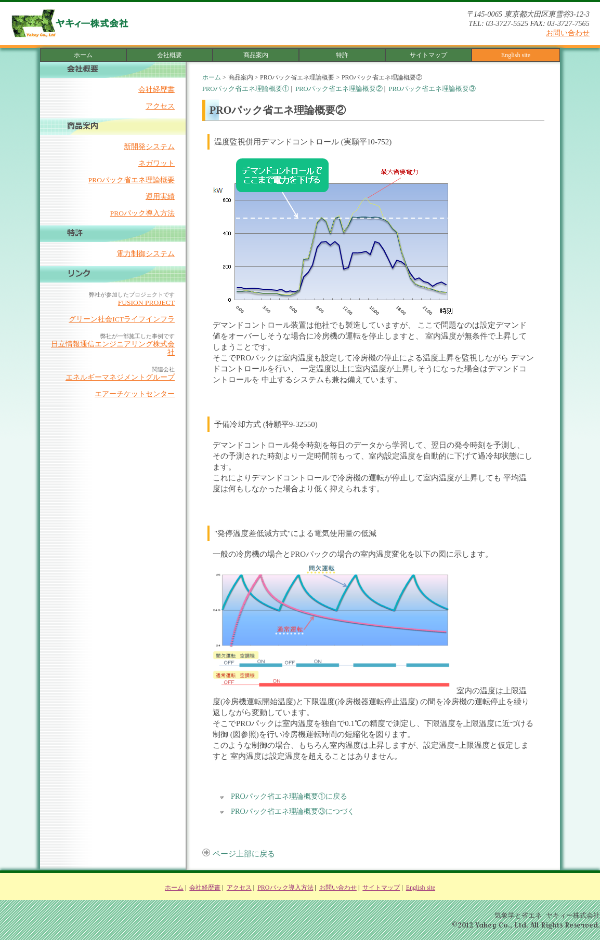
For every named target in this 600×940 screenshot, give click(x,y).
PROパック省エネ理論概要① (245, 88)
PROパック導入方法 (142, 213)
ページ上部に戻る (238, 854)
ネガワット (156, 163)
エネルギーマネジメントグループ (120, 377)
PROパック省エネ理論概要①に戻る (289, 796)
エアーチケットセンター (135, 394)
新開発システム (149, 147)
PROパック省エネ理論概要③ (431, 88)
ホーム (83, 55)
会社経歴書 (156, 89)
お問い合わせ (568, 33)
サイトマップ (428, 55)
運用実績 (160, 196)
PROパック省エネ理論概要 (131, 180)
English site (515, 55)
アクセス (160, 106)
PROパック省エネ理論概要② (338, 88)
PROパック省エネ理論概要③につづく (293, 811)
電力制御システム (145, 254)
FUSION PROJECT (146, 302)
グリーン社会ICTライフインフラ (122, 319)
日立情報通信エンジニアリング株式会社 (113, 348)
